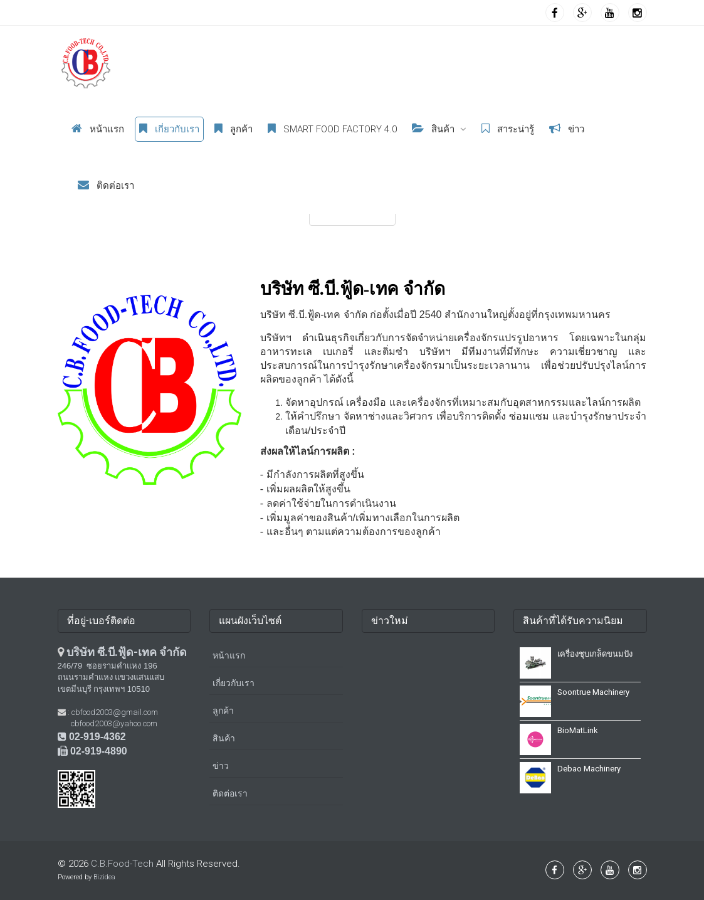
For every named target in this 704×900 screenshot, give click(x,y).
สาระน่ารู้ (507, 129)
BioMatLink (577, 730)
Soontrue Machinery (593, 692)
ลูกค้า (233, 129)
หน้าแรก (97, 129)
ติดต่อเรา (106, 185)
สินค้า (433, 129)
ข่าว (566, 129)
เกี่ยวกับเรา (169, 129)
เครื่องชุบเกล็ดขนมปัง (595, 654)
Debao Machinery (589, 768)
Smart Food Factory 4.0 (332, 129)
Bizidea (104, 877)
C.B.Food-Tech (122, 863)
